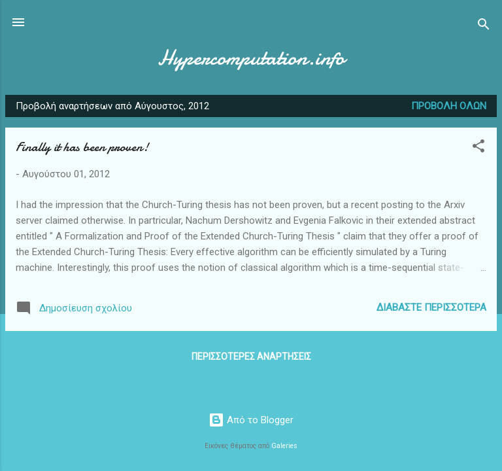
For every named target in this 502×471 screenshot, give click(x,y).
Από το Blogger (251, 420)
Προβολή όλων (448, 106)
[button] (478, 148)
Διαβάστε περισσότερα (431, 307)
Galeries (284, 446)
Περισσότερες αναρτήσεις (251, 356)
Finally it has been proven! (82, 147)
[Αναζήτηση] (484, 26)
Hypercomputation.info (251, 58)
